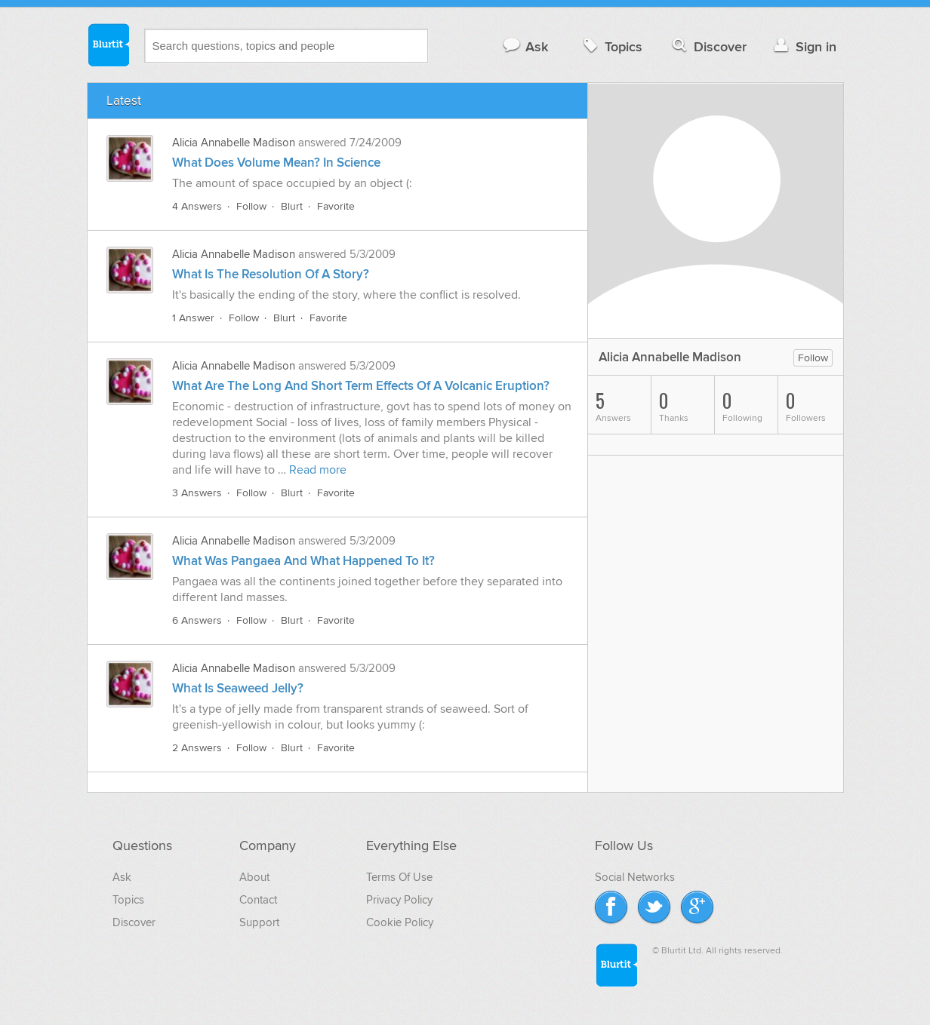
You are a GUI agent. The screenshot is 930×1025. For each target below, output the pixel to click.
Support (259, 922)
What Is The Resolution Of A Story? (270, 274)
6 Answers (197, 620)
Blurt (292, 206)
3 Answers (197, 492)
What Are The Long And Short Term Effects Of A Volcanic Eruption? (361, 386)
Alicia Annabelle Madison (233, 142)
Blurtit (108, 44)
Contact (258, 900)
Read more (317, 469)
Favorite (336, 206)
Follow (251, 206)
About (254, 877)
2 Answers (197, 747)
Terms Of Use (399, 877)
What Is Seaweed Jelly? (237, 688)
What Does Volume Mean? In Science (276, 162)
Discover (708, 46)
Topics (611, 46)
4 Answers (197, 206)
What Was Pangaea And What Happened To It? (303, 561)
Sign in (803, 46)
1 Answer (193, 317)
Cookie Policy (399, 922)
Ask (525, 46)
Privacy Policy (399, 900)
